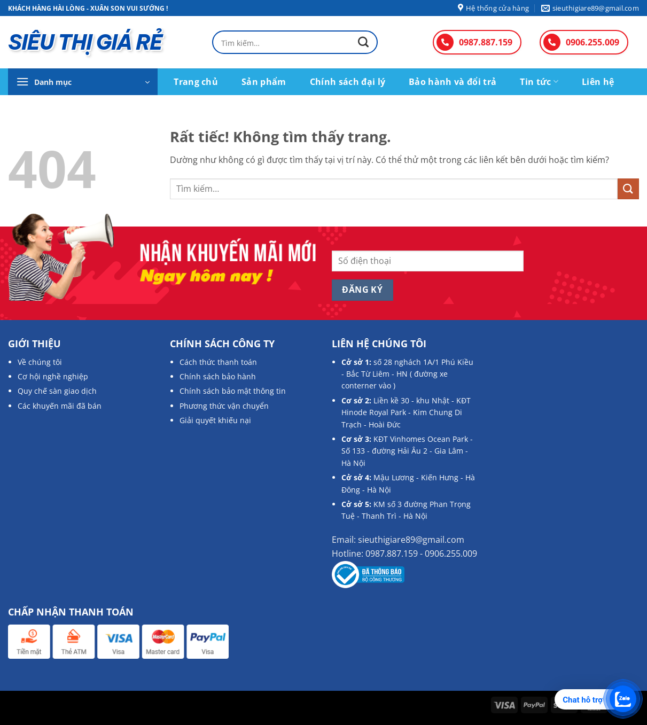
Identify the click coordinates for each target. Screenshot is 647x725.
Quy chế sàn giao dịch (57, 391)
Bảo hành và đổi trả (452, 81)
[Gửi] (363, 42)
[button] (83, 81)
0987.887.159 (485, 42)
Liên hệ (598, 81)
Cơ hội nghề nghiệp (53, 376)
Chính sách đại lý (347, 81)
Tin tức (539, 81)
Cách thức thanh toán (218, 362)
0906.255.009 (592, 42)
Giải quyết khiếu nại (215, 420)
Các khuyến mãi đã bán (60, 406)
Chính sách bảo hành (218, 376)
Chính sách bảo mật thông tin (233, 391)
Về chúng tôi (40, 362)
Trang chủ (196, 81)
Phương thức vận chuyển (224, 406)
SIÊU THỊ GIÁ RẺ (85, 42)
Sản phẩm (263, 81)
